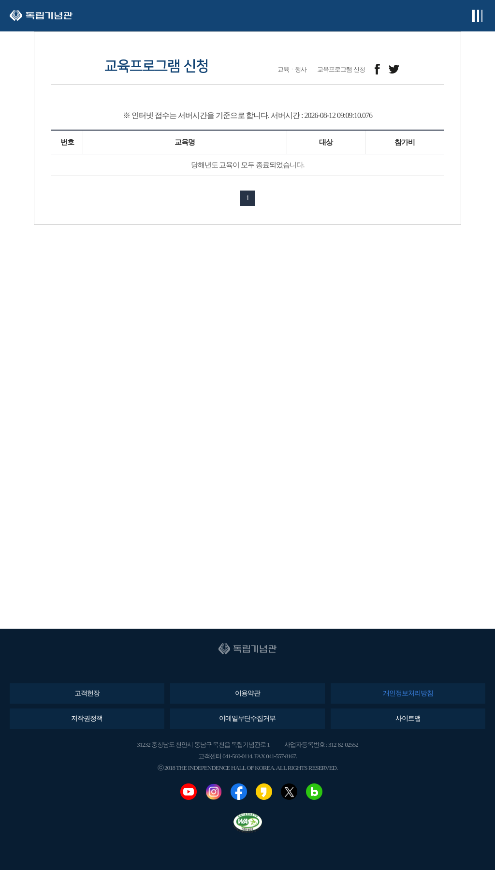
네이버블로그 (314, 791)
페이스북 (239, 791)
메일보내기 (416, 69)
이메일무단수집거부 (247, 718)
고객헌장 (87, 693)
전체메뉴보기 (476, 15)
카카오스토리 (264, 791)
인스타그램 (213, 791)
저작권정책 (86, 718)
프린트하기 (438, 69)
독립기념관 (41, 15)
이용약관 (247, 693)
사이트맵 (408, 718)
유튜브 (188, 791)
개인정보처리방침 (408, 693)
